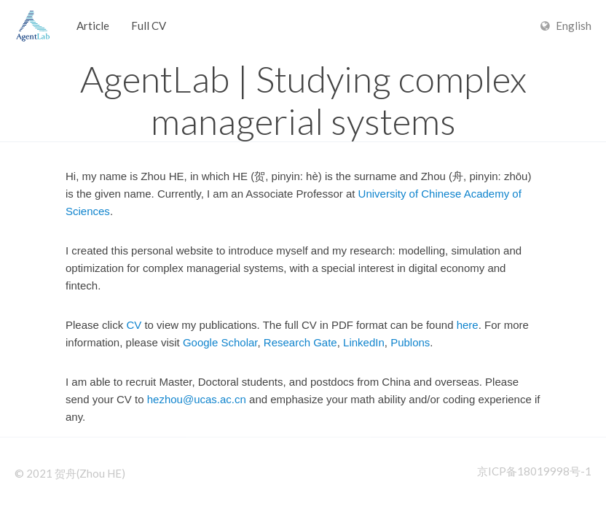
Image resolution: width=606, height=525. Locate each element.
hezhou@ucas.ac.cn (196, 399)
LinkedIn (364, 342)
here (468, 325)
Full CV (148, 25)
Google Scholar (220, 342)
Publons (410, 342)
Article (92, 25)
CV (133, 325)
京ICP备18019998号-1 (534, 471)
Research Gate (300, 342)
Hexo (33, 25)
